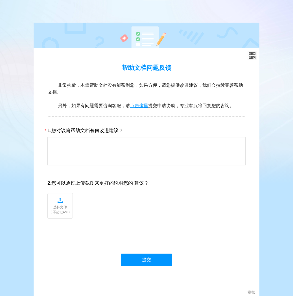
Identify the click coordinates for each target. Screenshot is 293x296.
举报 (251, 292)
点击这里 (139, 105)
